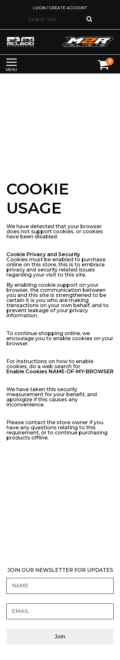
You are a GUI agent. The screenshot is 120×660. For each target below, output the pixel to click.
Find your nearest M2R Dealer (60, 519)
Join (60, 637)
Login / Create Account (60, 7)
